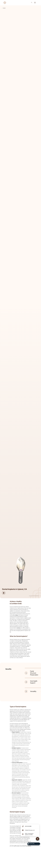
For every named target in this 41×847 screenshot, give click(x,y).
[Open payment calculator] (33, 843)
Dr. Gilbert (15, 615)
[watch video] (3, 592)
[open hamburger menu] (35, 2)
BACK (3, 8)
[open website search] (32, 2)
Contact (18, 627)
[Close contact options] (37, 839)
